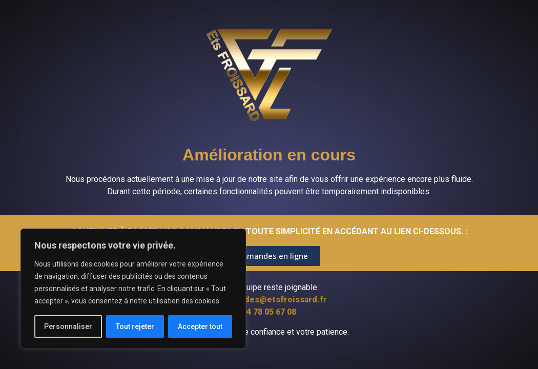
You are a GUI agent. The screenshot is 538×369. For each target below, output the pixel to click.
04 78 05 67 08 (269, 312)
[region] (133, 288)
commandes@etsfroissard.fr (269, 299)
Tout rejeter (135, 326)
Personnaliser (68, 326)
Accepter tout (200, 326)
